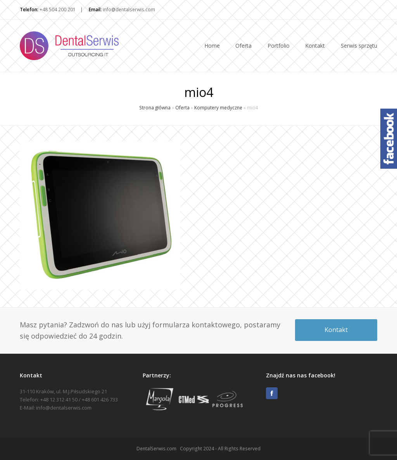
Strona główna (155, 107)
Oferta (182, 107)
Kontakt (336, 329)
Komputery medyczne (218, 107)
